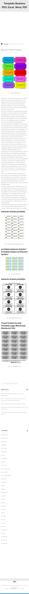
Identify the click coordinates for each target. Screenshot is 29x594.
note (4, 499)
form (4, 485)
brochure (5, 441)
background (5, 438)
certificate (5, 458)
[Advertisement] (14, 26)
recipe (4, 519)
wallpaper (5, 543)
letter (4, 489)
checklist (5, 465)
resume (4, 526)
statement (5, 536)
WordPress (13, 588)
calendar (5, 451)
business (5, 448)
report (4, 523)
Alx (23, 588)
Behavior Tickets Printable (11, 50)
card (4, 455)
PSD (4, 512)
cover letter (5, 472)
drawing (4, 482)
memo (4, 496)
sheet (4, 533)
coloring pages (6, 468)
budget (4, 445)
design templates (7, 475)
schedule (5, 529)
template (3, 52)
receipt (4, 516)
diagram (4, 479)
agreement (5, 434)
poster (4, 509)
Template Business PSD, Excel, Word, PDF (14, 5)
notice (4, 502)
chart (4, 462)
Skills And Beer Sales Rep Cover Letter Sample (14, 403)
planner (4, 506)
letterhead (5, 492)
